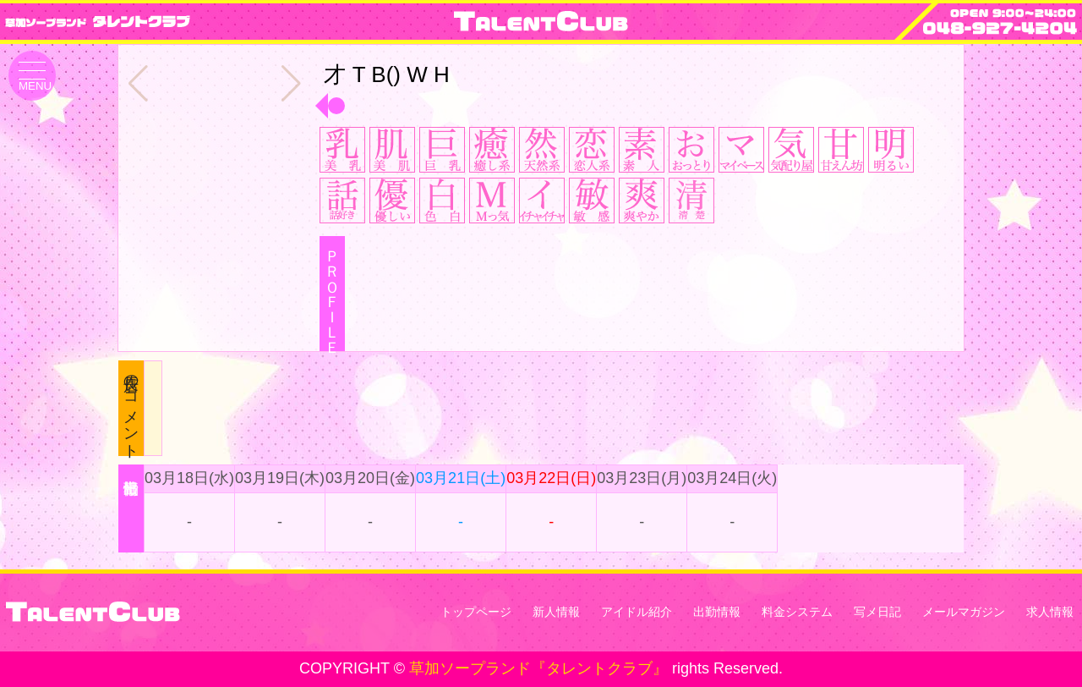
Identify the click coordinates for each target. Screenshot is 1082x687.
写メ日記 (877, 611)
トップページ (475, 611)
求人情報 (1050, 611)
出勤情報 (716, 611)
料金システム (797, 611)
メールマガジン (963, 611)
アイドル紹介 (636, 611)
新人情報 (556, 611)
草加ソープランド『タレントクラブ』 (538, 668)
